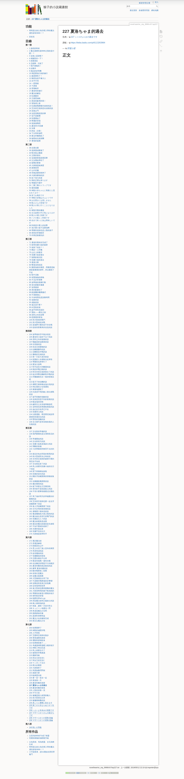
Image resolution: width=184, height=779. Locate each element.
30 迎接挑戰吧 (35, 123)
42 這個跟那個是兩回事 (38, 158)
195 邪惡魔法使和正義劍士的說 (41, 601)
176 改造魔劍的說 (36, 553)
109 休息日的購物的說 (38, 347)
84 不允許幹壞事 (35, 280)
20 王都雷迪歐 (35, 98)
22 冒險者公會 (35, 103)
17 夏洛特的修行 (35, 91)
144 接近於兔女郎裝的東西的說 (41, 454)
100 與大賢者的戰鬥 (37, 320)
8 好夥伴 (32, 68)
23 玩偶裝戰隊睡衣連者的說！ (41, 106)
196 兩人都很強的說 (37, 603)
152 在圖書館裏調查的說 (39, 481)
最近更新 (133, 10)
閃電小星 (71, 48)
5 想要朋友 (33, 61)
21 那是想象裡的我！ (37, 101)
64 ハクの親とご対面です (39, 218)
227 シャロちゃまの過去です (84, 37)
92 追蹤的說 (34, 300)
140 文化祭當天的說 (37, 441)
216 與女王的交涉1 (36, 658)
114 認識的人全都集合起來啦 (40, 359)
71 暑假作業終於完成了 (38, 242)
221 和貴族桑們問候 (37, 670)
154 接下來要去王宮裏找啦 (39, 486)
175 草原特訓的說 (36, 551)
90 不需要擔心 (35, 295)
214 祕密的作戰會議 (37, 653)
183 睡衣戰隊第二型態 (38, 571)
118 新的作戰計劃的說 (38, 369)
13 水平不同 (34, 81)
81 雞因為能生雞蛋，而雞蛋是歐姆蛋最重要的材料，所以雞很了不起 (42, 269)
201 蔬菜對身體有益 (37, 616)
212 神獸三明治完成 (37, 648)
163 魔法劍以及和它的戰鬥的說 (41, 516)
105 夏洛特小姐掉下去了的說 (40, 337)
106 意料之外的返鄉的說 (39, 339)
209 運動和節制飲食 (37, 640)
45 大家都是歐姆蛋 (36, 165)
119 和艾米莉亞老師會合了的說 (41, 372)
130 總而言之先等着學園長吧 (40, 404)
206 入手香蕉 (34, 633)
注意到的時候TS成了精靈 (39, 736)
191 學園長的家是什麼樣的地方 (41, 593)
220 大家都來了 (35, 668)
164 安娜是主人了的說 (38, 519)
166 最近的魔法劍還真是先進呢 (41, 524)
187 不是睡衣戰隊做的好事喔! (41, 581)
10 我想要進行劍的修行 (38, 73)
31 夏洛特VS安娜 (36, 126)
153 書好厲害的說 (36, 484)
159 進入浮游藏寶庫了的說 (39, 506)
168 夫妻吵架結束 (36, 529)
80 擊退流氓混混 (35, 265)
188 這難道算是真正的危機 (39, 583)
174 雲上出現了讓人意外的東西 (41, 548)
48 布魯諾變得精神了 (37, 173)
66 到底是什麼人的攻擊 (38, 225)
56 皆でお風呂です (36, 195)
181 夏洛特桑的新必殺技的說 (40, 566)
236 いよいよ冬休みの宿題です (41, 710)
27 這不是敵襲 (35, 116)
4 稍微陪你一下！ (36, 58)
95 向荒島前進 (35, 307)
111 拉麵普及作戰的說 (38, 352)
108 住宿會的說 (35, 344)
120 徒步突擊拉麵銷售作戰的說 (41, 374)
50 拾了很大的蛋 (35, 178)
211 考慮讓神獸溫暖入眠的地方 (41, 645)
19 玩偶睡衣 (34, 96)
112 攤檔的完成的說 (37, 354)
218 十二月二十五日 (37, 663)
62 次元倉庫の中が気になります (42, 213)
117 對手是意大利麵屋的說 (39, 367)
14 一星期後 (34, 83)
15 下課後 (33, 86)
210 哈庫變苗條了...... (37, 643)
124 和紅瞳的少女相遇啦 (39, 387)
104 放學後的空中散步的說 (39, 334)
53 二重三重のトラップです (40, 185)
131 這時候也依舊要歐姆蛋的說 (41, 407)
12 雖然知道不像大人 (37, 78)
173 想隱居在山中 (36, 546)
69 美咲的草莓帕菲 (36, 233)
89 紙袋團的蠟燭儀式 (37, 292)
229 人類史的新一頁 (37, 690)
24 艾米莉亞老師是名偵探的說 (41, 108)
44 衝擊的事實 (35, 163)
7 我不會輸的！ (35, 66)
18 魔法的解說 (35, 93)
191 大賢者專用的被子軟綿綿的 (41, 591)
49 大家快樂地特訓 (36, 175)
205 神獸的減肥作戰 (37, 630)
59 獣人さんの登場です (38, 203)
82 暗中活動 (34, 275)
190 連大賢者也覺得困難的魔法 (41, 588)
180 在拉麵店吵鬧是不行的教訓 (41, 563)
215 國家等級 (34, 655)
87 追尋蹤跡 (34, 287)
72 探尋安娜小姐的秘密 (38, 245)
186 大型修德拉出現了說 (39, 578)
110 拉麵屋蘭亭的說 (37, 349)
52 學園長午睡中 (35, 183)
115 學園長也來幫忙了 (38, 362)
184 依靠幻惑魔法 (36, 573)
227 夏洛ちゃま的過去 (40, 19)
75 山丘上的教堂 (35, 252)
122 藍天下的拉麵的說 (38, 382)
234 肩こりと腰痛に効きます (40, 703)
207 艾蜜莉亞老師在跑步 (39, 635)
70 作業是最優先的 (36, 235)
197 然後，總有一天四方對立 (40, 606)
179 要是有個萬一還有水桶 (39, 561)
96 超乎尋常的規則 (36, 310)
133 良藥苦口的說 (36, 412)
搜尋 (157, 6)
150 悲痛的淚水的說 (37, 474)
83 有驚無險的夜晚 (36, 277)
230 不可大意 (34, 693)
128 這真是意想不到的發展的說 (41, 399)
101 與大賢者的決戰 (37, 322)
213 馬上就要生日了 (37, 650)
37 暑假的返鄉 (35, 141)
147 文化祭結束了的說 (38, 464)
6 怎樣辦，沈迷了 (36, 63)
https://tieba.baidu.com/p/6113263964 (88, 43)
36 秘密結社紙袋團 (36, 138)
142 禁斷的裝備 (35, 446)
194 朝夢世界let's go (37, 598)
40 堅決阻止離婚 (35, 153)
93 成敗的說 (34, 302)
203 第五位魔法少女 (37, 621)
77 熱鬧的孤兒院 (35, 257)
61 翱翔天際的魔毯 (36, 210)
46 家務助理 (34, 168)
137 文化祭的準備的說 (38, 431)
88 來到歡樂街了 (35, 290)
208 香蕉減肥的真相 (37, 638)
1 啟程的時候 (34, 48)
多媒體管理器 (144, 10)
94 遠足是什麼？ (35, 305)
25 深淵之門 (34, 111)
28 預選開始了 (35, 118)
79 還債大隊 (34, 262)
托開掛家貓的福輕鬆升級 (39, 738)
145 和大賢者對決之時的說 (39, 456)
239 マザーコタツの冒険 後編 (41, 720)
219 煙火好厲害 (35, 665)
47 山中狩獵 (34, 170)
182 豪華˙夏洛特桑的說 (38, 568)
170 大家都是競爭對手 (38, 534)
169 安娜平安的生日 (37, 531)
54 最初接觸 (34, 188)
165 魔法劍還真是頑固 (38, 521)
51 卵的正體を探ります (38, 180)
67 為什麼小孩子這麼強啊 (39, 228)
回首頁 (31, 37)
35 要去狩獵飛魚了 (36, 136)
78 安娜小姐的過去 (36, 260)
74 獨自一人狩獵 (35, 250)
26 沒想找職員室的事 (37, 113)
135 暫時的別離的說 (37, 419)
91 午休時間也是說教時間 (39, 297)
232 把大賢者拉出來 (37, 698)
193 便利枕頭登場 (36, 596)
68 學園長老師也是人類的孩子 (41, 230)
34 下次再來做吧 (35, 133)
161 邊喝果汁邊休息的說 (39, 511)
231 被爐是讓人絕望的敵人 (39, 695)
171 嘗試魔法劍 (35, 541)
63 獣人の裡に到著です (38, 215)
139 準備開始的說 (36, 439)
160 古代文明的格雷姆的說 (39, 509)
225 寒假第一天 (35, 680)
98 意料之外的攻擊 (36, 315)
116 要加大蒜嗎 (35, 364)
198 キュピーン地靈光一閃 (39, 608)
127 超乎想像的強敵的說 (39, 397)
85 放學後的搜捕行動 (37, 282)
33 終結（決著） (35, 131)
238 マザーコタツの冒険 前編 (41, 718)
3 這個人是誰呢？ (36, 56)
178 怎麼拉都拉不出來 (38, 558)
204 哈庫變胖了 (35, 628)
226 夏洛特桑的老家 (37, 683)
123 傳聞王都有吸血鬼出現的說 (41, 384)
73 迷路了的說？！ (36, 247)
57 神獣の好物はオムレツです (41, 198)
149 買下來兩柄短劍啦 (38, 471)
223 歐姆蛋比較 (35, 675)
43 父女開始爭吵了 (36, 160)
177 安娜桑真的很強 (37, 556)
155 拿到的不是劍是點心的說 (40, 489)
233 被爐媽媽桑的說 (37, 700)
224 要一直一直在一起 (38, 678)
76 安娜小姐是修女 (36, 255)
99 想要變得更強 (35, 317)
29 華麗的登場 (35, 121)
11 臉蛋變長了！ (35, 76)
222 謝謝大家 (34, 673)
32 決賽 (32, 128)
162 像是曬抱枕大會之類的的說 (41, 514)
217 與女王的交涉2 (36, 660)
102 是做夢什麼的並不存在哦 (40, 325)
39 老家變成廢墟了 (36, 150)
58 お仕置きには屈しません (40, 200)
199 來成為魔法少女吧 (38, 611)
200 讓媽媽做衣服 (36, 613)
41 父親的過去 (35, 155)
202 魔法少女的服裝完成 (39, 618)
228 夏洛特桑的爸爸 (37, 688)
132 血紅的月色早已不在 (39, 409)
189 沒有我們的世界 (37, 586)
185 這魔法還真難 (36, 576)
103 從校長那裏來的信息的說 (40, 327)
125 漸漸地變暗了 (36, 389)
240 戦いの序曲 (35, 727)
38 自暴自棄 (34, 148)
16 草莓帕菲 (34, 88)
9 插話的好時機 (35, 71)
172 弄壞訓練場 (35, 543)
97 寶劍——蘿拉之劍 (37, 312)
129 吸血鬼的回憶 (36, 402)
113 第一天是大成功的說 (39, 357)
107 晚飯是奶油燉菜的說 (39, 342)
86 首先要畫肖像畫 (36, 285)
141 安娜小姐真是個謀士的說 (40, 444)
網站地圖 (154, 10)
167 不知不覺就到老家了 (39, 526)
